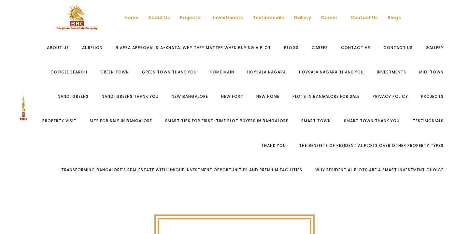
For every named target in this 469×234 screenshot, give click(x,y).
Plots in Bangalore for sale (326, 96)
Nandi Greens (73, 96)
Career (329, 17)
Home (131, 17)
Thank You (273, 145)
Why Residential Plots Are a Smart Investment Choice (379, 170)
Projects (190, 17)
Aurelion (92, 47)
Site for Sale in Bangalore (121, 121)
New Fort (232, 96)
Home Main (222, 72)
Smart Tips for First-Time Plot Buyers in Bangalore (226, 121)
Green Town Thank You (169, 72)
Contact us (398, 47)
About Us (159, 17)
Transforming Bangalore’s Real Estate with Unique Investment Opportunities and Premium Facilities (181, 170)
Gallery (302, 17)
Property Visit (59, 121)
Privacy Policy (390, 96)
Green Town (114, 72)
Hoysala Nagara (266, 72)
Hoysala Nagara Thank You (331, 72)
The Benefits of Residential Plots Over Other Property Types (371, 145)
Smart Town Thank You (372, 121)
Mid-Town (431, 72)
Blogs (394, 17)
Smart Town (316, 121)
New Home (267, 96)
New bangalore (190, 96)
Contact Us (364, 17)
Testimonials (268, 17)
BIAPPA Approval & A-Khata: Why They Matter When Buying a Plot (193, 47)
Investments (228, 17)
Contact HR (355, 47)
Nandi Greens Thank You (130, 96)
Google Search (68, 72)
